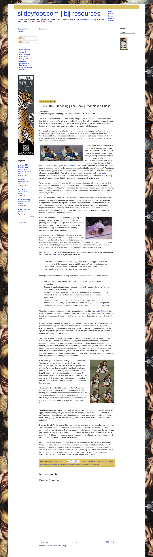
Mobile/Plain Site (24, 50)
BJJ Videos (23, 61)
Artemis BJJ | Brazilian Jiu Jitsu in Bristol (23, 167)
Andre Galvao (101, 311)
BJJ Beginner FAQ (25, 54)
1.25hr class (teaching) (94, 461)
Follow (41, 29)
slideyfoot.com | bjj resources (59, 13)
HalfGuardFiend (24, 210)
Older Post (110, 542)
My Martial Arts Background (24, 64)
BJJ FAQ (111, 18)
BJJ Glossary (23, 56)
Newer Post (44, 542)
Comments (24, 42)
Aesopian (22, 179)
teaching (83, 20)
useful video (70, 166)
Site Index (22, 69)
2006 (77, 20)
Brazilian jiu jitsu (107, 461)
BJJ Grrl (21, 189)
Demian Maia (100, 173)
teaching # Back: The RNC (49, 464)
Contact (111, 14)
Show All (31, 216)
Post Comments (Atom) (57, 546)
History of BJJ (23, 59)
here (69, 242)
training (93, 20)
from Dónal (71, 388)
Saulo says (56, 255)
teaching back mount (65, 464)
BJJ (49, 20)
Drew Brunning (24, 200)
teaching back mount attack (81, 464)
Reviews (111, 16)
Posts (22, 38)
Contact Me (23, 52)
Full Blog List (22, 222)
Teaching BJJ (95, 464)
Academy (111, 20)
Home (110, 11)
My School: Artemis (25, 67)
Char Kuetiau (22, 212)
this (109, 245)
